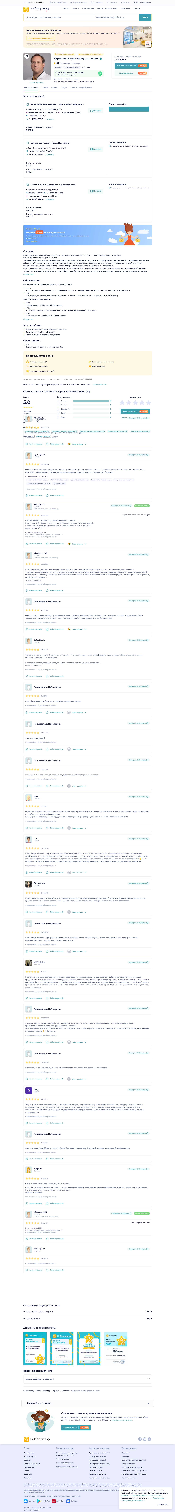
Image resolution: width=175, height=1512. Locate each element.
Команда (125, 1456)
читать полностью (33, 607)
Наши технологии (129, 1464)
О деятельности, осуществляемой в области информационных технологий (52, 1496)
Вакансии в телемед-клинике (134, 1460)
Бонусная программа (65, 1463)
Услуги (76, 8)
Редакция (28, 1474)
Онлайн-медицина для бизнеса (135, 1474)
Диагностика (88, 8)
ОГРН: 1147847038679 (32, 1510)
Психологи (125, 8)
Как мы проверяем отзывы (135, 417)
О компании (29, 1453)
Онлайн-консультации (107, 8)
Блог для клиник (96, 1467)
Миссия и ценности (32, 1464)
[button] (59, 17)
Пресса (27, 1471)
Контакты (27, 1478)
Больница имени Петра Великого (49, 143)
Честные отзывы (62, 1459)
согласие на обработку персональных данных (141, 1495)
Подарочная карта (129, 1478)
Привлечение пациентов (99, 1453)
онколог (58, 67)
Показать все (28, 319)
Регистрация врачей (97, 1460)
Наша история (29, 1456)
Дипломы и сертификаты (81, 88)
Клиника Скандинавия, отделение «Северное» (57, 104)
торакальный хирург (72, 67)
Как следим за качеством (132, 1467)
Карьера (27, 1460)
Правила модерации (97, 1474)
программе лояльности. (122, 1420)
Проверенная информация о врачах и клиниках (67, 1454)
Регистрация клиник (97, 1456)
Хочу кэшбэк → (33, 241)
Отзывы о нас (29, 1467)
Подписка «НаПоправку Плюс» (134, 1471)
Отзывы (54, 88)
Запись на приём (30, 88)
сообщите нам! (99, 385)
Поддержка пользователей (67, 1466)
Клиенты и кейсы (96, 1471)
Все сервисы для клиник (99, 1464)
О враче (44, 88)
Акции (137, 8)
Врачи (66, 8)
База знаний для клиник (99, 1478)
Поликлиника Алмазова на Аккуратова (53, 184)
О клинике (126, 1453)
